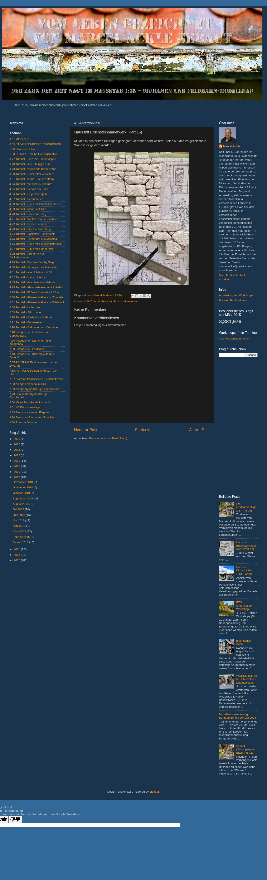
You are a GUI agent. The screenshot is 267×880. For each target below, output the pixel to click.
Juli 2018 (19, 509)
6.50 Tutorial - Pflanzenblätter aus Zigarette (36, 297)
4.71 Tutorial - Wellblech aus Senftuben (33, 219)
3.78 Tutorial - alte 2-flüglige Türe (30, 164)
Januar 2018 (21, 542)
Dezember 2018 (23, 482)
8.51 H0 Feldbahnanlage (24, 407)
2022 (17, 455)
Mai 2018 (19, 520)
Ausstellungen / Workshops (236, 295)
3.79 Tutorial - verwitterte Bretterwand (32, 169)
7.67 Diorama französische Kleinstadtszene (36, 379)
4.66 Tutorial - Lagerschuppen (28, 194)
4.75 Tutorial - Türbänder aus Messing (33, 238)
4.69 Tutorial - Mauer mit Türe (28, 209)
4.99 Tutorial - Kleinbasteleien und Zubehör (36, 287)
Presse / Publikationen (233, 300)
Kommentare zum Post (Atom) (108, 438)
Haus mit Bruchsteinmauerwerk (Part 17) (246, 546)
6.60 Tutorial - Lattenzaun (25, 307)
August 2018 (21, 503)
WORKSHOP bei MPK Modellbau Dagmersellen (246, 679)
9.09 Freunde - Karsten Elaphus (29, 412)
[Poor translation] (15, 819)
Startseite (143, 429)
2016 (17, 554)
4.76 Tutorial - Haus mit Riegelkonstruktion (35, 243)
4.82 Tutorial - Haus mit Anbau (28, 277)
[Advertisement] (37, 631)
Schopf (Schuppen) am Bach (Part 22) (245, 749)
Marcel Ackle (231, 146)
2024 (17, 449)
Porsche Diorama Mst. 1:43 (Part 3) (244, 570)
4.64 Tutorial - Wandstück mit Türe (30, 184)
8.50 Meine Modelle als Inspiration (30, 402)
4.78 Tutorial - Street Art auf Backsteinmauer (26, 255)
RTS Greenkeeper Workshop (244, 606)
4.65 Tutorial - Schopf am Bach (28, 189)
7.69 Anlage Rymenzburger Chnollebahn (34, 389)
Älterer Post (199, 429)
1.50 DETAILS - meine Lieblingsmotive (33, 154)
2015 (17, 560)
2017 (17, 549)
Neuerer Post (85, 429)
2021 (17, 460)
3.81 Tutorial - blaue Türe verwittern (31, 179)
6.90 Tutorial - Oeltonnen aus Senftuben (34, 327)
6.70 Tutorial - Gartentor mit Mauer (31, 317)
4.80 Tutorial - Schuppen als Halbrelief (33, 267)
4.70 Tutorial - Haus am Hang (27, 214)
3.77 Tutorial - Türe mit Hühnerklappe (32, 159)
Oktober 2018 (22, 492)
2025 (17, 444)
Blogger (154, 791)
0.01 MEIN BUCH (20, 139)
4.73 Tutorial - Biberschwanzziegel (30, 229)
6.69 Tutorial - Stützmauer (25, 312)
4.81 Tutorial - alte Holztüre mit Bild (31, 272)
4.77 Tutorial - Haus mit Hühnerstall (31, 248)
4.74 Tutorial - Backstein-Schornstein (32, 233)
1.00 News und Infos (22, 149)
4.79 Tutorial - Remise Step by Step (31, 262)
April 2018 (19, 525)
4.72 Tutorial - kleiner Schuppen (29, 224)
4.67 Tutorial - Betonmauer (26, 199)
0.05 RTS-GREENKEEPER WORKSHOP (35, 144)
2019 (17, 471)
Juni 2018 (19, 515)
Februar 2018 (21, 536)
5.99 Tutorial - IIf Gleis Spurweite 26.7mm (35, 292)
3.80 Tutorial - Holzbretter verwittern (31, 174)
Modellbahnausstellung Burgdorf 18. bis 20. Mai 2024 (237, 716)
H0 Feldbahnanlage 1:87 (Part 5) (246, 507)
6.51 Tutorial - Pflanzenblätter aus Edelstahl (36, 302)
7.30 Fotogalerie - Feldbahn (26, 349)
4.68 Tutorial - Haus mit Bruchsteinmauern (110, 301)
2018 (17, 477)
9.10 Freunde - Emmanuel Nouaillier (32, 417)
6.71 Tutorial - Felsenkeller (26, 322)
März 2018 (20, 531)
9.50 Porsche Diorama (23, 422)
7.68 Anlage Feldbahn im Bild (27, 384)
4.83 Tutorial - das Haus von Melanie (32, 282)
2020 (17, 466)
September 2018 (23, 498)
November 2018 (23, 487)
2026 (17, 438)
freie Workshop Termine (234, 338)
